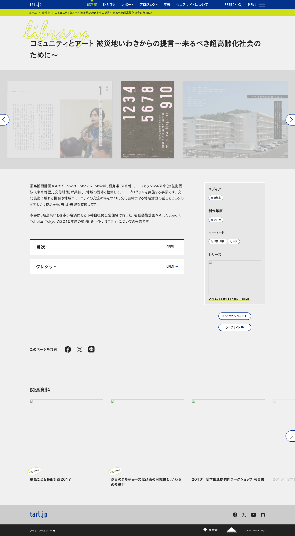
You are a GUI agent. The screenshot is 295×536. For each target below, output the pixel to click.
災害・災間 (219, 241)
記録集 (217, 197)
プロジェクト (149, 4)
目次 (40, 246)
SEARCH (233, 5)
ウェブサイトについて (192, 4)
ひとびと (109, 4)
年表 (166, 4)
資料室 (92, 4)
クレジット (46, 266)
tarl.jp (36, 4)
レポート (127, 4)
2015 (217, 219)
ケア (235, 241)
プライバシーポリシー (42, 530)
